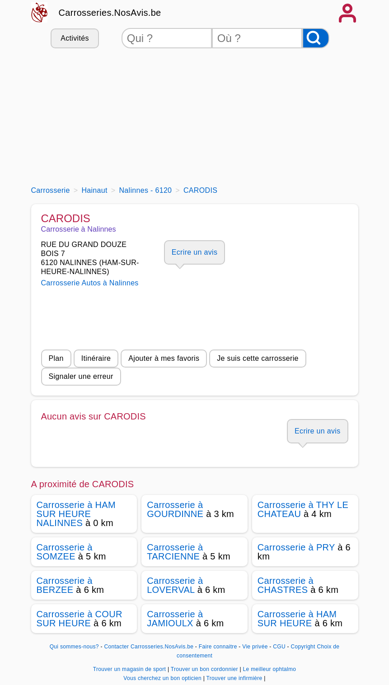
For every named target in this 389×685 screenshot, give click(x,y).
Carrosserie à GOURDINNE (175, 509)
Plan (56, 358)
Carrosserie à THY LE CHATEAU (303, 509)
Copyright (303, 646)
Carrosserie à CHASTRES (286, 585)
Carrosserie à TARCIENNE (175, 551)
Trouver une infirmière (235, 678)
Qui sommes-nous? (74, 646)
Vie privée (254, 646)
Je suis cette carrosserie (258, 358)
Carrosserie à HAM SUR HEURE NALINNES (76, 514)
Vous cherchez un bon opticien (163, 678)
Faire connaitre (218, 646)
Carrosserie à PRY (296, 547)
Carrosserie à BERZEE (65, 585)
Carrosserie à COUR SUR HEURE (79, 618)
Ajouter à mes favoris (163, 358)
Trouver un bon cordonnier (205, 669)
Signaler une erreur (81, 376)
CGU (279, 646)
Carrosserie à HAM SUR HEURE (297, 618)
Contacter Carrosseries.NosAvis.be (148, 646)
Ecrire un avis (194, 252)
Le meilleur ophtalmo (269, 669)
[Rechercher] (315, 38)
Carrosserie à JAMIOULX (175, 618)
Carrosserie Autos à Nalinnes (90, 283)
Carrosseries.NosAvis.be (110, 13)
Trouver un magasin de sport (130, 669)
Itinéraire (96, 358)
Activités (75, 38)
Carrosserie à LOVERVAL (175, 585)
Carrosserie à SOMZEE (65, 551)
